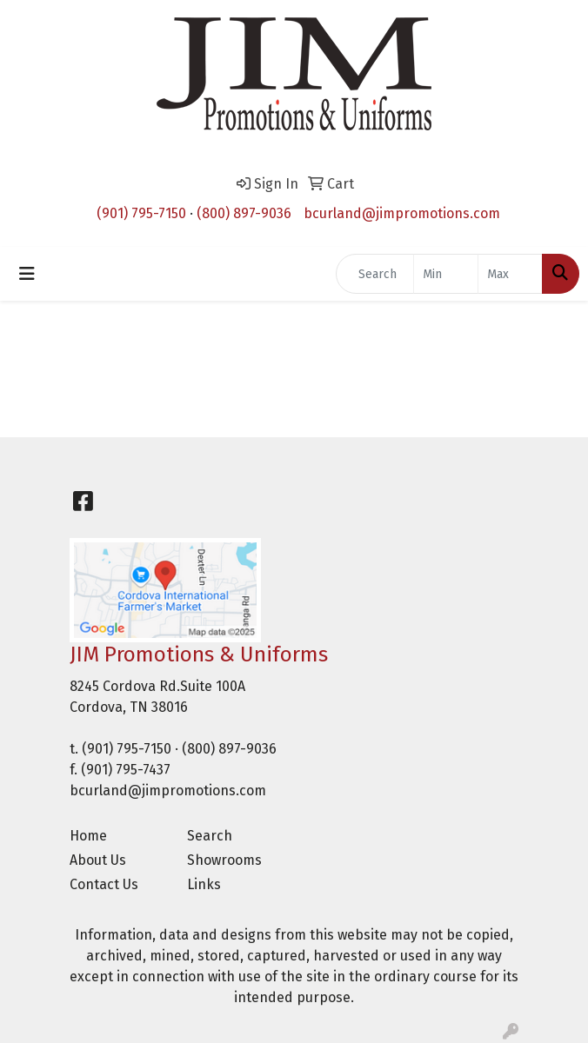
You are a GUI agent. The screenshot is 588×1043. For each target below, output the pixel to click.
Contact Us (104, 884)
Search (209, 835)
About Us (98, 860)
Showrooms (224, 860)
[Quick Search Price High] (510, 274)
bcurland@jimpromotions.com (402, 213)
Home (88, 835)
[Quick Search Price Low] (445, 274)
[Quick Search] (375, 274)
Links (204, 884)
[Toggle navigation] (27, 274)
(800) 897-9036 (244, 213)
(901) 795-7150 (141, 213)
